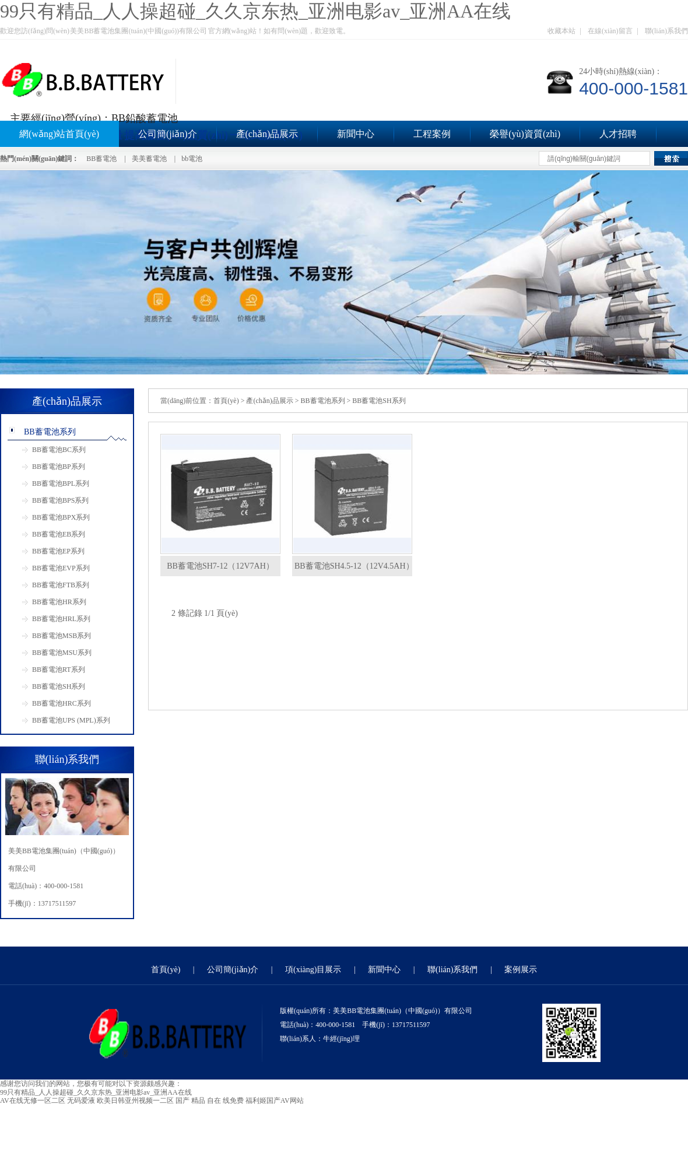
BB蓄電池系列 (50, 431)
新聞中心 (355, 134)
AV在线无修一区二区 (32, 1100)
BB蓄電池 (101, 159)
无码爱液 (81, 1100)
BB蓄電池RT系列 (58, 669)
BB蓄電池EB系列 (58, 534)
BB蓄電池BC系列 (59, 450)
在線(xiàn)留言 (610, 31)
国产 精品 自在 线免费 (209, 1100)
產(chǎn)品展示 (267, 134)
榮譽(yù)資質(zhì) (525, 134)
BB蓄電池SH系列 (58, 686)
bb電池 (191, 159)
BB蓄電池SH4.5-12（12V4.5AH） (354, 566)
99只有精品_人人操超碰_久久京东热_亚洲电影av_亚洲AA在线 (255, 11)
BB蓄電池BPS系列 (60, 500)
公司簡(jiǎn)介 (167, 134)
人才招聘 (618, 134)
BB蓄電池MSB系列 (61, 636)
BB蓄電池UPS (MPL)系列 (71, 720)
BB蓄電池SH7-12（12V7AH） (220, 566)
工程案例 (432, 134)
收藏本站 (561, 31)
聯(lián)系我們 (666, 31)
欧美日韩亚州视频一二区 (135, 1100)
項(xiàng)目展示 (313, 969)
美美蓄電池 (149, 159)
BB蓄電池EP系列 (58, 551)
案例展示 (520, 969)
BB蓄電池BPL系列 (60, 483)
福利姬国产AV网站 (274, 1100)
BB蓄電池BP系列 (58, 466)
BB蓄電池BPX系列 (61, 517)
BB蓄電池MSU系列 (62, 653)
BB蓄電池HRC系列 (61, 703)
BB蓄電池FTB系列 (60, 585)
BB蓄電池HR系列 (59, 602)
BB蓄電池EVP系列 (61, 568)
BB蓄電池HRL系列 (61, 619)
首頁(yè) (225, 401)
